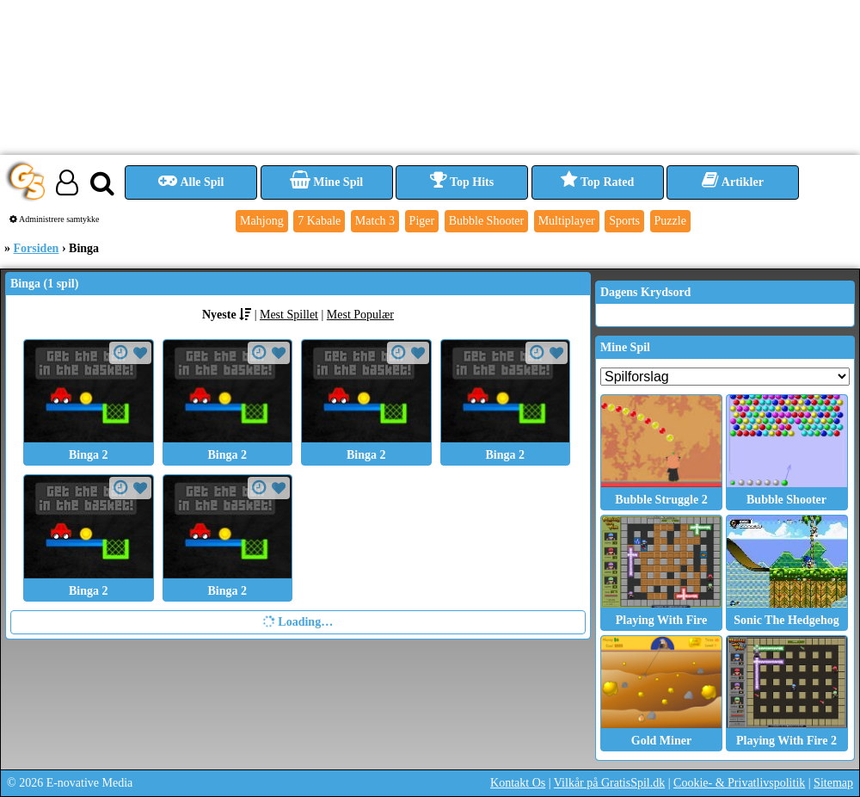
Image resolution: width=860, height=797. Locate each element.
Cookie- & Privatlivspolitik (739, 782)
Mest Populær (360, 314)
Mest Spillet (289, 314)
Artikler (733, 182)
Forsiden (36, 248)
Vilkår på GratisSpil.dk (609, 782)
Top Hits (462, 182)
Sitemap (833, 782)
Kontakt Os (517, 782)
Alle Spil (191, 182)
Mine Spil (326, 182)
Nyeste (219, 314)
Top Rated (597, 182)
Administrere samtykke (54, 219)
